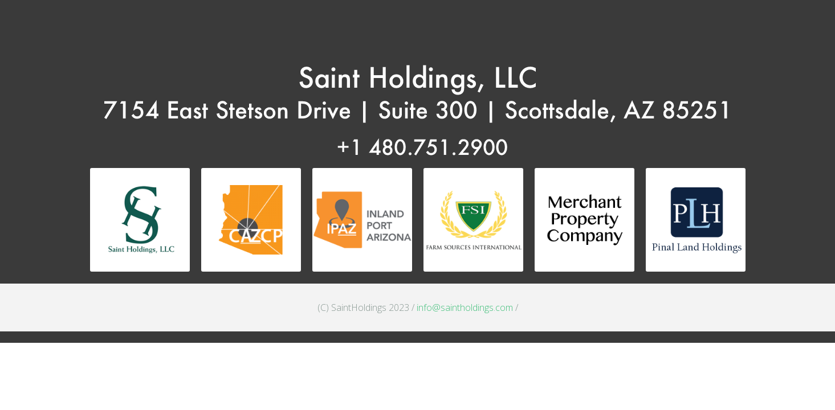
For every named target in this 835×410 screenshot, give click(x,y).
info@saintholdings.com (465, 307)
